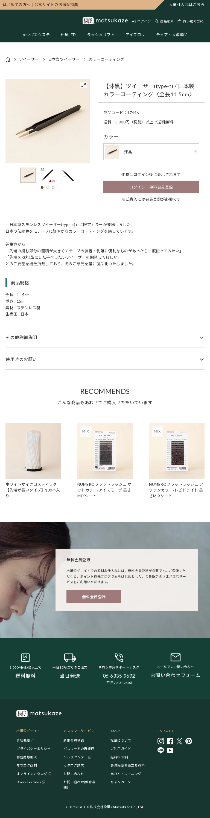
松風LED (68, 34)
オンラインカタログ (31, 774)
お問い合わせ (73, 774)
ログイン (144, 21)
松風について (120, 740)
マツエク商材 (26, 765)
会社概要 (23, 740)
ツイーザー (29, 59)
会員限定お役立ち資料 (127, 765)
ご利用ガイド (120, 749)
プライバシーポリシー (33, 749)
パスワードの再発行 (78, 749)
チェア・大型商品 (172, 34)
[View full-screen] (83, 85)
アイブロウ (135, 34)
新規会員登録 (73, 740)
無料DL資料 (119, 757)
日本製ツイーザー (64, 59)
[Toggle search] (164, 21)
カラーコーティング (106, 59)
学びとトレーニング (125, 774)
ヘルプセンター (75, 757)
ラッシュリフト (101, 34)
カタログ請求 (73, 765)
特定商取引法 (26, 757)
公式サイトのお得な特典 (40, 4)
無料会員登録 (94, 596)
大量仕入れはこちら (187, 4)
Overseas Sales (28, 782)
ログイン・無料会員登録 (151, 187)
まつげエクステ (36, 34)
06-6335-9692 (119, 676)
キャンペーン (120, 782)
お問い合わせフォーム (175, 675)
